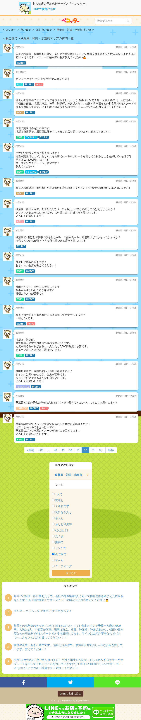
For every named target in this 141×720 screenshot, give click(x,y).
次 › (101, 450)
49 (63, 450)
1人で (58, 494)
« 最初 (30, 450)
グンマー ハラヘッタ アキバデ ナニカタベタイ (43, 610)
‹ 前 (41, 450)
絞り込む (71, 573)
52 (85, 450)
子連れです (62, 506)
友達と (59, 500)
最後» (111, 450)
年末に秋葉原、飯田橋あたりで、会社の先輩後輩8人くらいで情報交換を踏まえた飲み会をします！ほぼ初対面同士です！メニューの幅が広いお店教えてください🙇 (68, 598)
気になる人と (63, 512)
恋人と (59, 518)
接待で (59, 542)
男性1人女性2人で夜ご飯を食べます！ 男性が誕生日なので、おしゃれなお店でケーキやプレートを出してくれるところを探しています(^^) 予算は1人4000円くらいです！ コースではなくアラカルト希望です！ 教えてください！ (68, 663)
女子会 (59, 536)
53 (93, 450)
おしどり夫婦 (63, 524)
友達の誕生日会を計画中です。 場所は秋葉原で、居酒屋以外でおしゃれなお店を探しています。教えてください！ (68, 647)
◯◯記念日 (62, 530)
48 (55, 450)
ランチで (60, 548)
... (48, 450)
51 (78, 450)
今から (59, 560)
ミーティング (63, 566)
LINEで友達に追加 (44, 9)
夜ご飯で (60, 554)
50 (70, 450)
